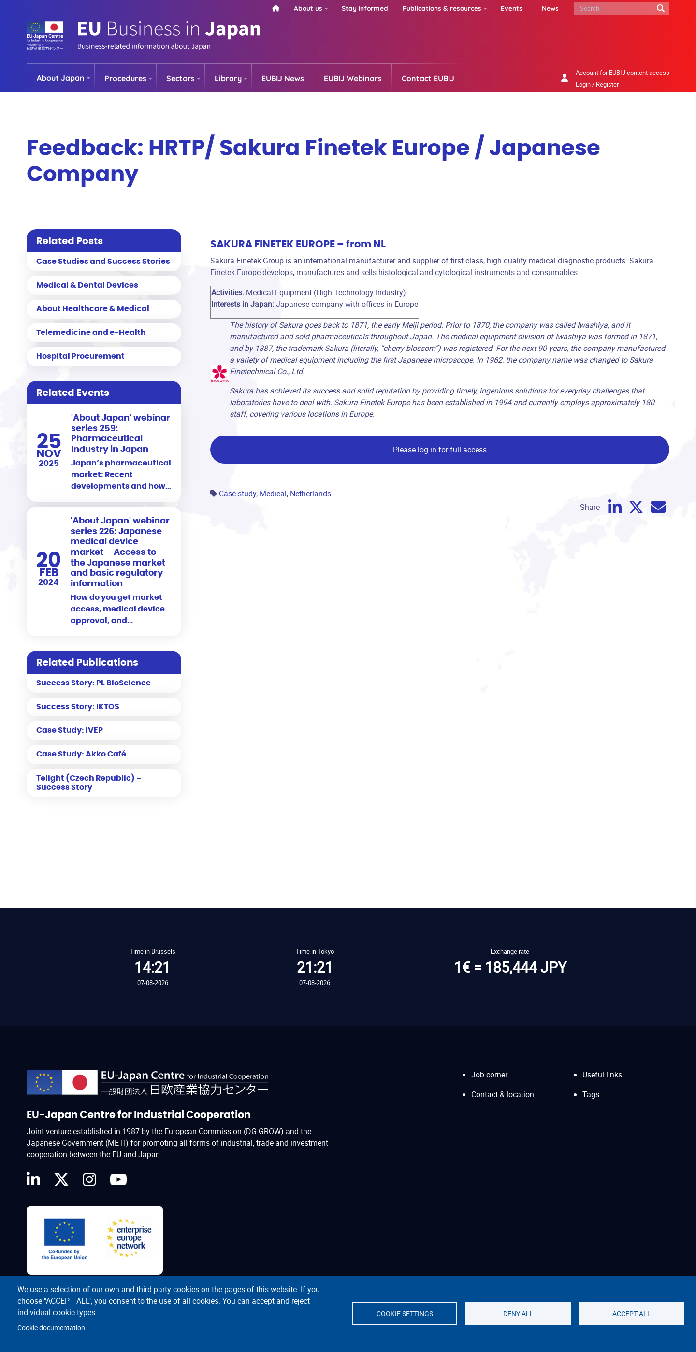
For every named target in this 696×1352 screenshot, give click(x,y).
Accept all (631, 1313)
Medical (273, 493)
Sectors (180, 78)
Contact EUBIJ (428, 78)
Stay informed (365, 8)
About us (308, 8)
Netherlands (310, 493)
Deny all (518, 1313)
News (550, 8)
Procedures (125, 78)
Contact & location (502, 1094)
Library (228, 78)
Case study (237, 493)
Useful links (602, 1074)
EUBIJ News (282, 78)
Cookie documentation (51, 1327)
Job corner (489, 1074)
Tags (590, 1094)
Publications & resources (442, 8)
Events (511, 8)
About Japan (61, 78)
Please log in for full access (440, 449)
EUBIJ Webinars (353, 78)
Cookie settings (405, 1313)
